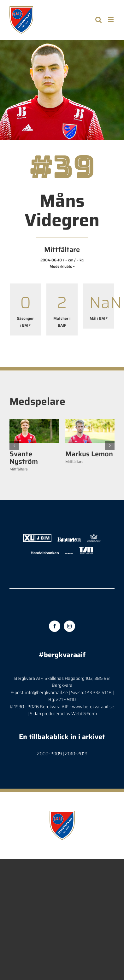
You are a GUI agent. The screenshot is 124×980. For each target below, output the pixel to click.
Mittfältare (18, 469)
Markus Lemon (89, 453)
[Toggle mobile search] (98, 19)
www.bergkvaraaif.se (93, 706)
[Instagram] (69, 626)
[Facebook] (54, 626)
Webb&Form (84, 713)
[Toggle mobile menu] (111, 19)
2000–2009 (49, 753)
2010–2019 (76, 753)
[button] (14, 445)
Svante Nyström (23, 457)
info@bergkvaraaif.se (46, 692)
